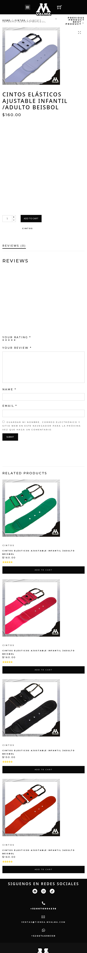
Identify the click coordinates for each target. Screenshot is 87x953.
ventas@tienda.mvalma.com (43, 922)
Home (6, 20)
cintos (20, 20)
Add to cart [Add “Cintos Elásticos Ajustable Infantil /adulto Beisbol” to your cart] (43, 570)
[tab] (14, 244)
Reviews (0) (14, 246)
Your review (17, 347)
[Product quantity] (7, 219)
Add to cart (31, 218)
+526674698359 (43, 936)
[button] (27, 7)
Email (9, 405)
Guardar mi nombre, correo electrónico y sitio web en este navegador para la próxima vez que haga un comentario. (41, 426)
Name (9, 389)
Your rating (16, 337)
